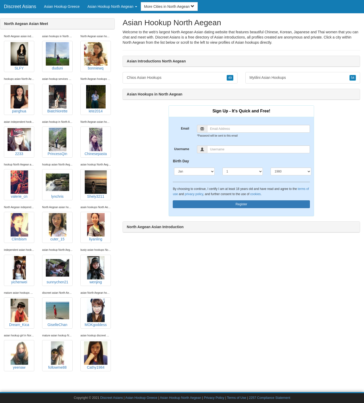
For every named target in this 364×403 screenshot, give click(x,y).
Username (181, 149)
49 (230, 78)
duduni (57, 56)
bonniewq (95, 56)
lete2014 (95, 99)
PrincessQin (57, 142)
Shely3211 (95, 184)
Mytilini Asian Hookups (303, 78)
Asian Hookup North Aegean (180, 398)
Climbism (19, 227)
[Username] (258, 149)
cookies (255, 194)
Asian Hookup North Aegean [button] (112, 6)
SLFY (19, 56)
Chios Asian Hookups (180, 78)
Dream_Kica (19, 313)
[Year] (291, 171)
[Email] (258, 129)
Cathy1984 (95, 355)
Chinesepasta (95, 142)
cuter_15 (57, 227)
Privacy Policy (214, 398)
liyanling (95, 227)
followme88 (57, 355)
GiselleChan (57, 313)
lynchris (57, 184)
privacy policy (194, 194)
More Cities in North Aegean (169, 6)
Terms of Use (236, 398)
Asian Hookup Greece (62, 6)
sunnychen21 (57, 270)
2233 (19, 142)
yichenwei (19, 270)
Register (241, 204)
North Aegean (134, 42)
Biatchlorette (57, 99)
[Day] (242, 171)
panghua (19, 99)
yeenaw (19, 355)
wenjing (95, 270)
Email (185, 128)
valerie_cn (19, 184)
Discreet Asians (20, 6)
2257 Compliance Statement (269, 398)
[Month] (194, 171)
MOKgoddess (95, 313)
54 (352, 78)
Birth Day (181, 161)
